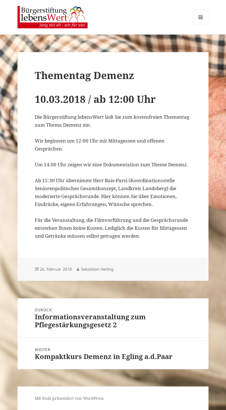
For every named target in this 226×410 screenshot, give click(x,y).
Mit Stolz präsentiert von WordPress (69, 398)
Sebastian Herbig (97, 269)
